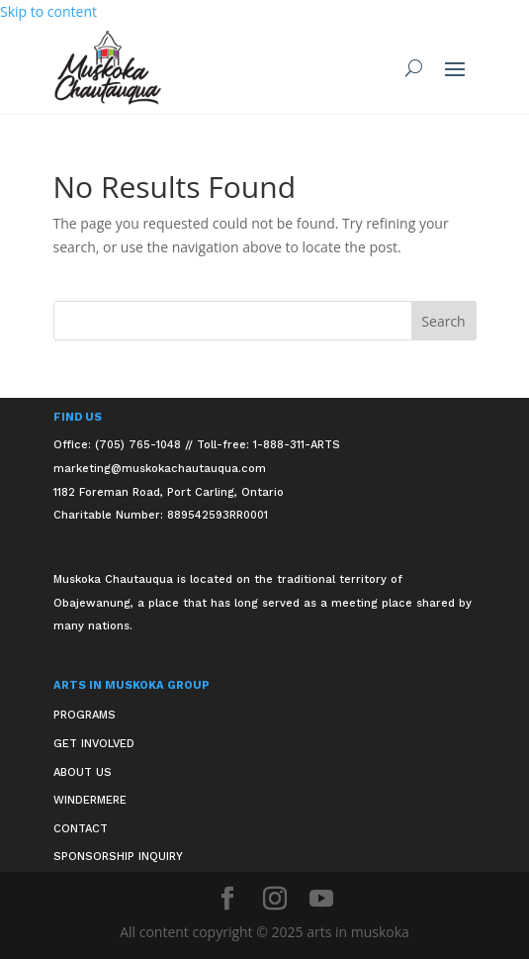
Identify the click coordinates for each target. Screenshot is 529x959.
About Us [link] (82, 772)
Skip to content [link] (48, 11)
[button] (455, 68)
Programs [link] (84, 715)
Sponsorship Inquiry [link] (118, 856)
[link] (107, 68)
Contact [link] (80, 828)
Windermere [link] (90, 800)
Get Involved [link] (93, 743)
